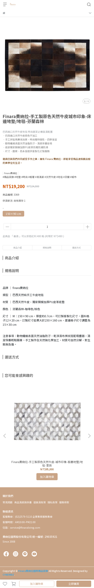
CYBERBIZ (8, 574)
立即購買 (73, 584)
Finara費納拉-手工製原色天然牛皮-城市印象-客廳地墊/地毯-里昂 (47, 463)
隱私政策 (52, 502)
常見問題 (8, 502)
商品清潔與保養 (23, 502)
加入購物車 (36, 584)
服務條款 (64, 502)
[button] (89, 436)
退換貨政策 (39, 502)
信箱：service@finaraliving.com (21, 527)
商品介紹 (17, 247)
